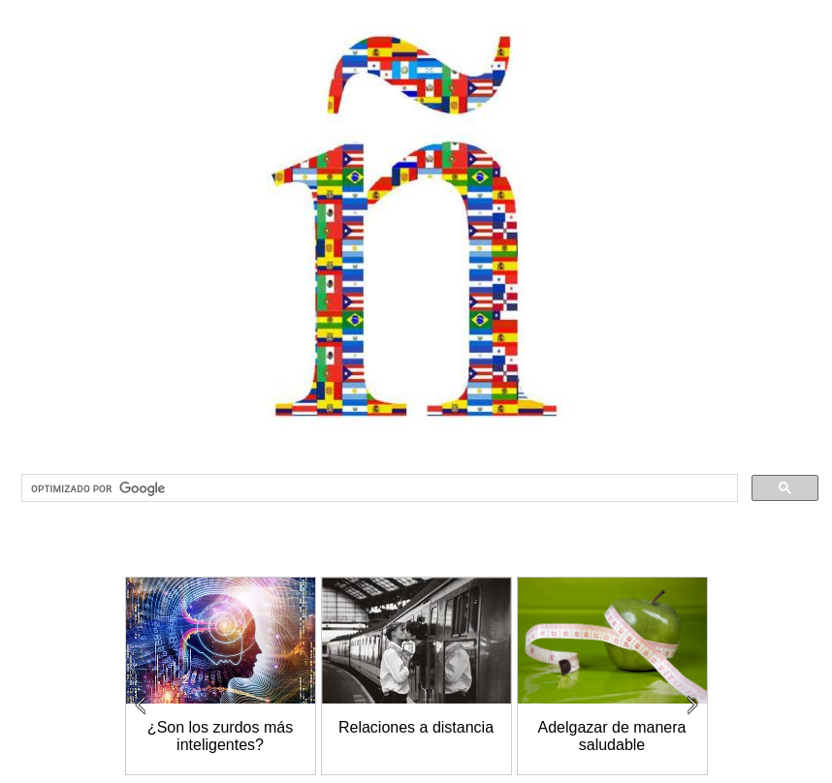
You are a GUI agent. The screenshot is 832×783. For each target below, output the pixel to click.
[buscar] (377, 488)
